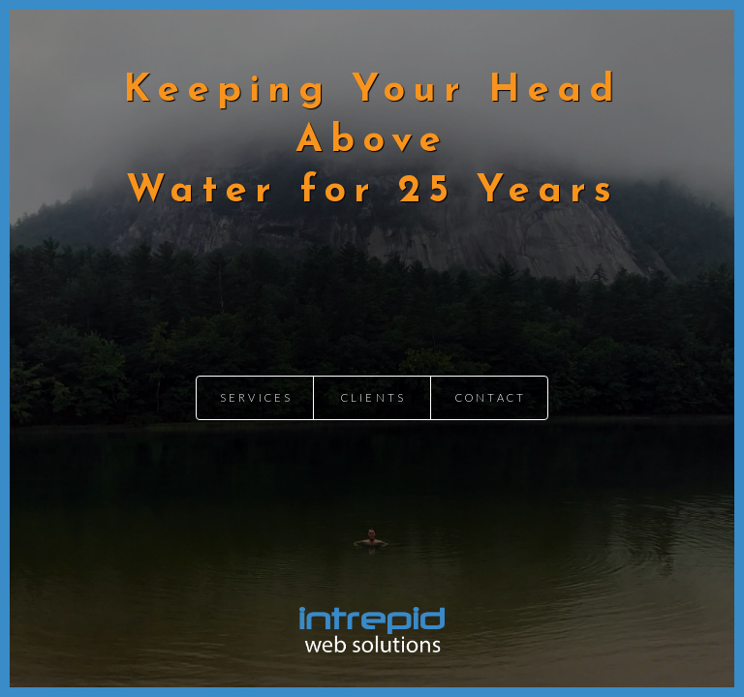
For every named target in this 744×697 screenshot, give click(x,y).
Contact (490, 397)
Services (257, 397)
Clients (373, 397)
